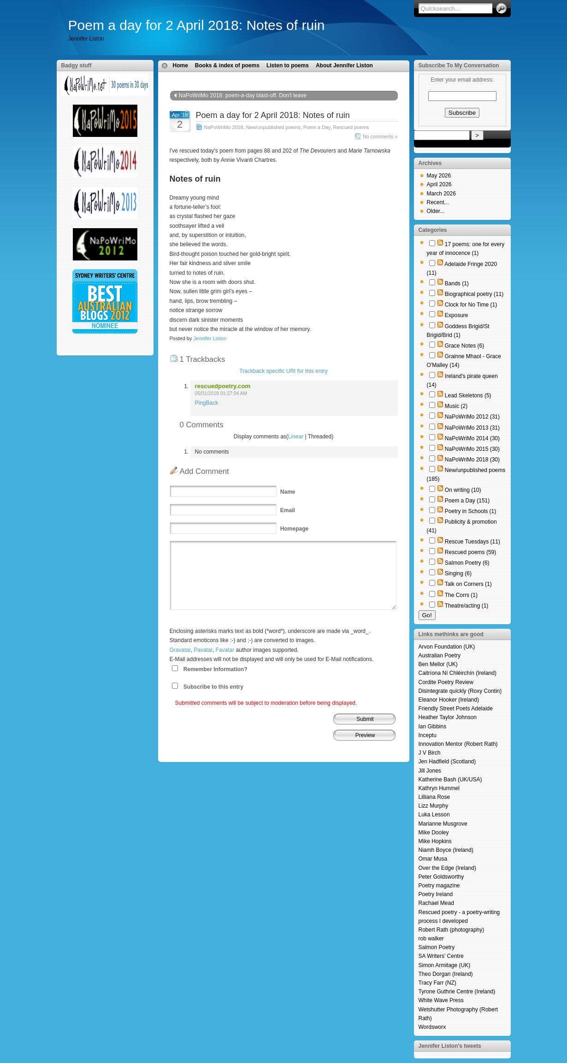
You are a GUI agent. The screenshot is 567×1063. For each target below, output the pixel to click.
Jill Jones (430, 771)
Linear (295, 436)
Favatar (225, 650)
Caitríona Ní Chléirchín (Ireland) (457, 673)
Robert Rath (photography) (451, 930)
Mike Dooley (434, 832)
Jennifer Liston (209, 338)
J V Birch (430, 753)
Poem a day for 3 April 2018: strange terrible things (326, 104)
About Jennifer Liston (344, 65)
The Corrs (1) (461, 595)
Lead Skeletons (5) (468, 395)
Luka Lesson (434, 814)
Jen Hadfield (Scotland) (447, 761)
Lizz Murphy (434, 806)
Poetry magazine (439, 885)
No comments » (380, 136)
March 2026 (441, 193)
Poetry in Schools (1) (470, 511)
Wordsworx (432, 1027)
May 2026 (439, 175)
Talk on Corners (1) (468, 584)
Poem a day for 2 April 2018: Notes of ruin (196, 25)
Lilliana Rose (434, 797)
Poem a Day (317, 127)
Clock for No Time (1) (471, 304)
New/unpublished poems (273, 127)
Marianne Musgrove (443, 824)
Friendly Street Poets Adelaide (456, 708)
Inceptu (428, 735)
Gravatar (180, 650)
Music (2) (456, 406)
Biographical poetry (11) (474, 294)
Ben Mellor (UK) (438, 664)
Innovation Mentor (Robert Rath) (458, 744)
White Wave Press (441, 1000)
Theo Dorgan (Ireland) (446, 974)
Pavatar (203, 650)
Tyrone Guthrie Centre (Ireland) (457, 991)
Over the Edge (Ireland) (447, 868)
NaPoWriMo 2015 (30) (472, 449)
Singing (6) (458, 573)
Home (180, 65)
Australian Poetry (440, 655)
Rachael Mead (436, 903)
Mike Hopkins (435, 841)
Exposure (456, 315)
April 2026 (439, 184)
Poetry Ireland (436, 894)
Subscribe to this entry (213, 687)
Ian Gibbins (433, 726)
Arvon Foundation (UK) (447, 647)
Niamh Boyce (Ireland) (446, 850)
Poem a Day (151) (467, 500)
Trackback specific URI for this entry (283, 371)
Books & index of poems (227, 65)
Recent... (438, 202)
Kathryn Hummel (439, 788)
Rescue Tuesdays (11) (472, 541)
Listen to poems (287, 65)
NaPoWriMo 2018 (223, 127)
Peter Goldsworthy (441, 877)
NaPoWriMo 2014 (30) (472, 438)
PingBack (207, 403)
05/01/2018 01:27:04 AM (221, 393)
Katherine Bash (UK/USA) (450, 779)
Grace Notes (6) (464, 346)
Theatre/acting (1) (467, 605)
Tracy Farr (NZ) (437, 983)
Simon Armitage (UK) (445, 965)
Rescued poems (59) (470, 552)
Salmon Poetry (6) (467, 563)
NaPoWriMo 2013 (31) (472, 428)
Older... (436, 211)
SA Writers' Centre (441, 956)
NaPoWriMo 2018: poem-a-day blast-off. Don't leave (243, 95)
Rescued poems (351, 127)
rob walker (431, 938)
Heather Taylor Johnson (448, 717)
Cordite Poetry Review (446, 682)
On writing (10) (463, 490)
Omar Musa (433, 859)
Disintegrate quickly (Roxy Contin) (460, 691)
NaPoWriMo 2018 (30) (472, 459)
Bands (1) (457, 283)
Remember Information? (215, 669)
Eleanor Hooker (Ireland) (449, 700)
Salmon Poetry (437, 947)
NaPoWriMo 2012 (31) (472, 416)
